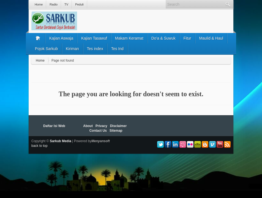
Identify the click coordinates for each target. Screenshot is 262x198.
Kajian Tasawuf (94, 38)
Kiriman (72, 48)
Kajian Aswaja (61, 38)
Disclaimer (118, 126)
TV (66, 4)
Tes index (95, 48)
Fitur (187, 38)
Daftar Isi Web (54, 126)
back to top (39, 146)
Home (39, 4)
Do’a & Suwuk (163, 38)
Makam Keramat (129, 38)
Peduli (79, 4)
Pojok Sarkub (46, 48)
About (88, 126)
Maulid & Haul (211, 38)
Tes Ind (117, 48)
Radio (54, 4)
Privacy (101, 126)
